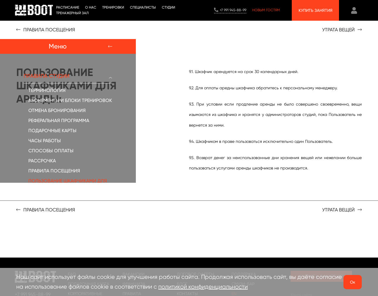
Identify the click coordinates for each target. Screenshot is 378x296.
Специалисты (143, 7)
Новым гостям (266, 10)
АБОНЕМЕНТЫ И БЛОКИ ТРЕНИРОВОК (70, 100)
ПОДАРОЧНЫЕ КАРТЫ (52, 130)
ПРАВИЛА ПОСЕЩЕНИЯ (54, 171)
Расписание (67, 7)
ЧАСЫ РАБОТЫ (44, 140)
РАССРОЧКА (42, 161)
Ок (352, 282)
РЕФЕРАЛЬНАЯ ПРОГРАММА (58, 120)
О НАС (90, 7)
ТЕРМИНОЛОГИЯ (47, 90)
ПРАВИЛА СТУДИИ (68, 76)
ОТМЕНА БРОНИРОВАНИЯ (57, 110)
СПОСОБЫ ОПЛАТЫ (51, 150)
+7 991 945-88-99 (233, 10)
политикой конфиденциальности (203, 286)
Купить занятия (316, 10)
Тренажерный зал (72, 13)
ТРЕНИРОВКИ (113, 7)
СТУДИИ (168, 7)
